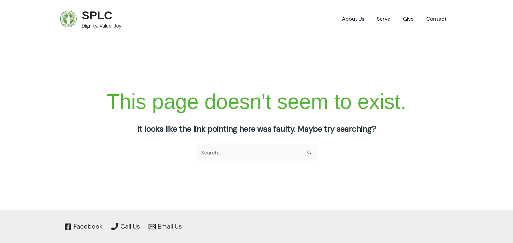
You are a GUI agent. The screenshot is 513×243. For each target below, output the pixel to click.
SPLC (97, 15)
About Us (360, 18)
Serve (389, 18)
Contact (437, 18)
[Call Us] (125, 226)
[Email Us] (166, 226)
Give (411, 18)
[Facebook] (83, 226)
